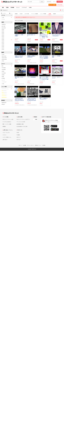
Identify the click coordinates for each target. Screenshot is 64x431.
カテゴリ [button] (6, 63)
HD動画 (3, 74)
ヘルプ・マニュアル (6, 132)
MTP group (17, 62)
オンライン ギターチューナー (56, 78)
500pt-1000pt (4, 56)
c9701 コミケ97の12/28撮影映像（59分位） (19, 57)
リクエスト (4, 134)
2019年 (7, 39)
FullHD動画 (4, 73)
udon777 (41, 83)
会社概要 (24, 145)
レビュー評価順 (43, 13)
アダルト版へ (59, 4)
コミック (17, 7)
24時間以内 (4, 24)
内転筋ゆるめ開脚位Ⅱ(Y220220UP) (31, 57)
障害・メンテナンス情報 (7, 124)
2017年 (3, 42)
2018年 (3, 40)
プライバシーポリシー (30, 145)
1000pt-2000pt (4, 57)
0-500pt (3, 54)
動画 (3, 7)
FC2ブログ (18, 139)
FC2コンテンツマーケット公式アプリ (23, 119)
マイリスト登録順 (34, 13)
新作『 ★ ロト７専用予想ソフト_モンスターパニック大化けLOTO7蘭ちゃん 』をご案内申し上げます (44, 78)
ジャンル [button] (6, 15)
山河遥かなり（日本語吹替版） (19, 35)
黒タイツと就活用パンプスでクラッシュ (44, 99)
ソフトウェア (24, 7)
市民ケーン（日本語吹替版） (56, 57)
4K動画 (3, 71)
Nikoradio (29, 41)
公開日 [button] (6, 22)
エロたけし (54, 83)
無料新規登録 (60, 1)
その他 (30, 7)
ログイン (54, 1)
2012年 (3, 49)
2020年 (3, 38)
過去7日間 (3, 26)
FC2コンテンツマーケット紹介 (8, 119)
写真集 (7, 7)
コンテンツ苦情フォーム (7, 137)
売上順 (21, 13)
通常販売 (3, 104)
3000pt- (3, 60)
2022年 (3, 35)
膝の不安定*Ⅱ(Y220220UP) (19, 78)
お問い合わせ (5, 139)
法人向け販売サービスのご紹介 (22, 126)
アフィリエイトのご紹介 (21, 121)
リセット (11, 13)
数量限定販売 (4, 102)
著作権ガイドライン (38, 145)
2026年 (3, 29)
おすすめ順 (27, 13)
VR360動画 (4, 69)
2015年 (3, 45)
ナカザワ (41, 62)
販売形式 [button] (6, 100)
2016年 (3, 43)
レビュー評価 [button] (6, 86)
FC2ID (18, 132)
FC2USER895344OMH (31, 83)
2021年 (3, 36)
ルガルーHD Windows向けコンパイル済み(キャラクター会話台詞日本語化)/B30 (44, 57)
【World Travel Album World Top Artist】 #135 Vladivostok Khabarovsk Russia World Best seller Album (31, 99)
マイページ (49, 1)
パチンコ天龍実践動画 (31, 77)
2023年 (3, 33)
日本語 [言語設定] (36, 119)
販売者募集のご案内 (20, 124)
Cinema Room (17, 41)
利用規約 (4, 126)
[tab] (39, 14)
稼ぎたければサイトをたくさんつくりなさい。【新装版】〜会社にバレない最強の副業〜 (44, 35)
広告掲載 (43, 145)
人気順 (49, 13)
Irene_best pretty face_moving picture (56, 35)
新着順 (16, 13)
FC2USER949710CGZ (56, 41)
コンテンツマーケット (14, 2)
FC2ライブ (18, 137)
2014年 (3, 46)
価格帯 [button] (6, 52)
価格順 (54, 13)
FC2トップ (20, 145)
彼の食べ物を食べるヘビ (31, 35)
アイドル (3, 19)
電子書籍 (12, 7)
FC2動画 (18, 134)
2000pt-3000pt (4, 59)
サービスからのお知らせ (7, 121)
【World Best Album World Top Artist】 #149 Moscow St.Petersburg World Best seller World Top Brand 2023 (19, 99)
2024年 (3, 32)
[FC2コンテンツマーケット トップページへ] (11, 113)
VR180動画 (4, 67)
